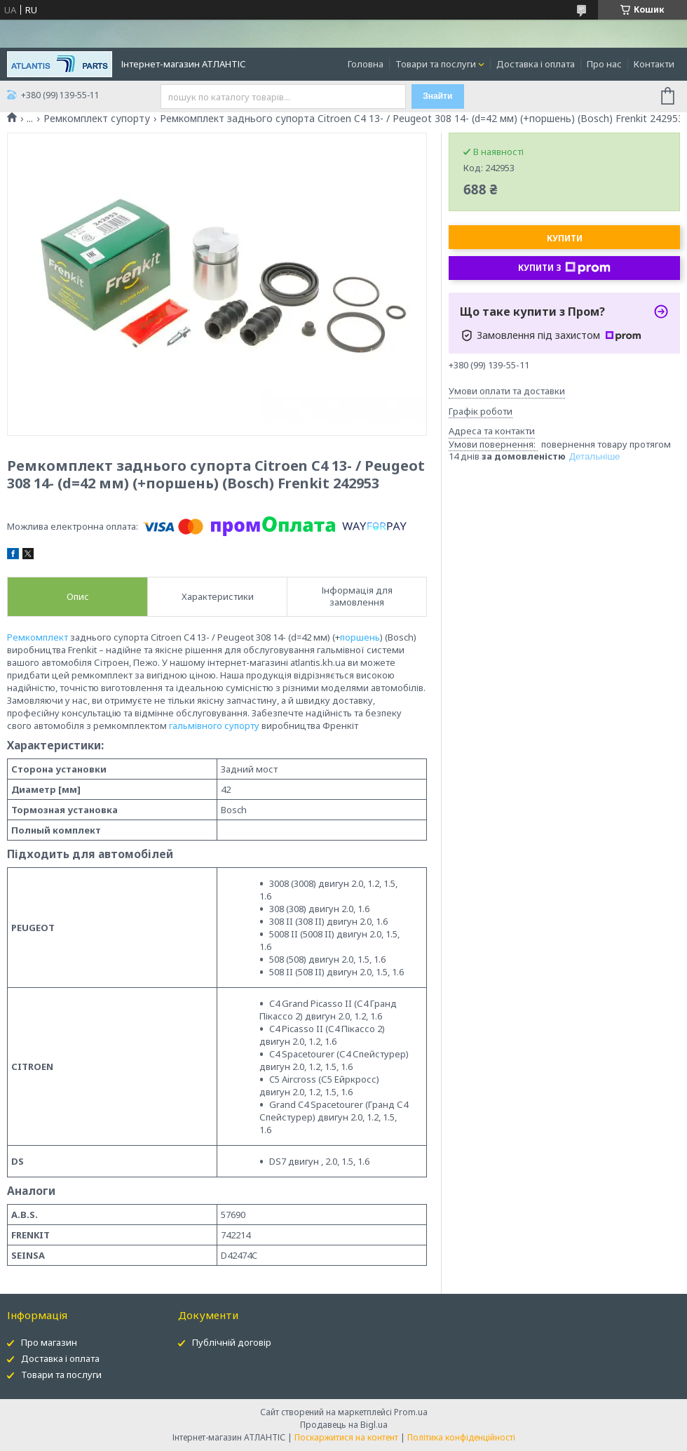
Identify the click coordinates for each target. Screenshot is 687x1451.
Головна (365, 64)
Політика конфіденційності (461, 1437)
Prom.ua (411, 1412)
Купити (565, 238)
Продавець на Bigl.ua (344, 1425)
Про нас (604, 64)
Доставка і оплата (535, 64)
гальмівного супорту (214, 725)
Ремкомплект (37, 637)
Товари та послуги (435, 64)
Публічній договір (231, 1342)
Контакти (654, 64)
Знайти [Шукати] (437, 96)
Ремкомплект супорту (96, 118)
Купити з (564, 268)
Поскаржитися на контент (346, 1437)
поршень (360, 637)
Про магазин (49, 1342)
